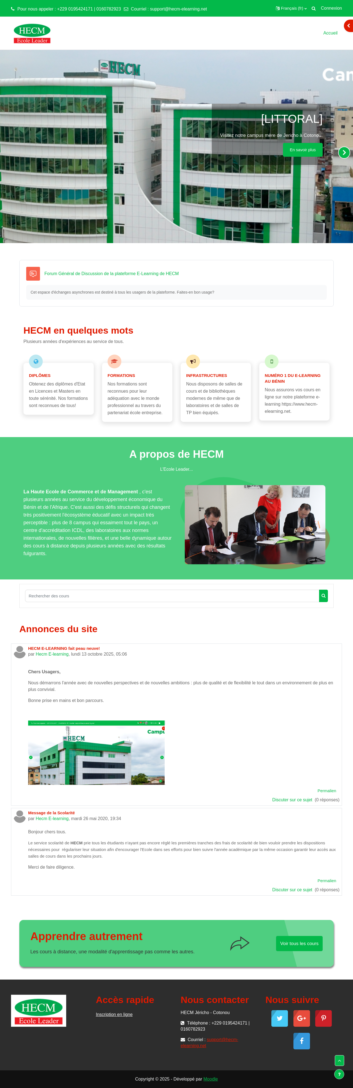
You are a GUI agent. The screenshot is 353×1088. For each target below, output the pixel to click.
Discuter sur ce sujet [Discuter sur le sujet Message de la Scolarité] (292, 889)
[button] (291, 8)
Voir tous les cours (299, 943)
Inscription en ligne (114, 1014)
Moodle (211, 1079)
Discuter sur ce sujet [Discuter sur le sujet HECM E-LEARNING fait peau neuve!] (292, 799)
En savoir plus (303, 149)
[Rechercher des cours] (172, 596)
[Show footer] (339, 1074)
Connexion (331, 8)
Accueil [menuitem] (330, 33)
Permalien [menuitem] (326, 790)
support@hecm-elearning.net (178, 9)
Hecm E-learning (52, 654)
